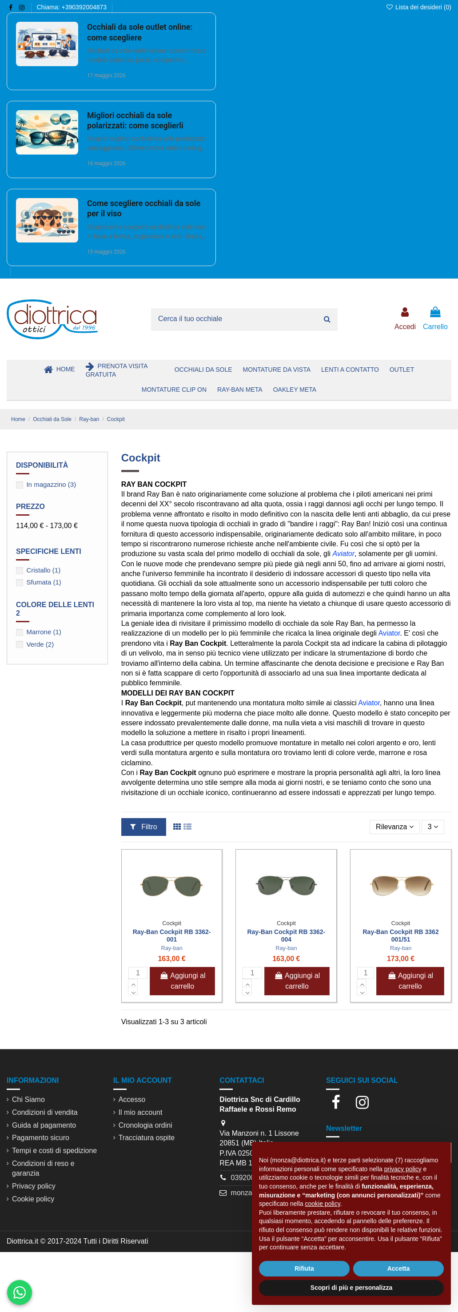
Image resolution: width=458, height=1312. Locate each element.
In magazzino (51, 484)
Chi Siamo (28, 1099)
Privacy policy (34, 1186)
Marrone (43, 632)
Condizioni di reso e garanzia (43, 1168)
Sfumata (43, 582)
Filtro (143, 827)
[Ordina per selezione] (394, 827)
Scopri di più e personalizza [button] (351, 1287)
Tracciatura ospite (147, 1137)
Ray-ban (171, 948)
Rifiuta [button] (304, 1268)
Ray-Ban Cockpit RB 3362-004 (286, 935)
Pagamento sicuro (40, 1137)
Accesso (132, 1099)
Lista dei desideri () (418, 7)
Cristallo (43, 570)
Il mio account (141, 1112)
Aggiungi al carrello (182, 981)
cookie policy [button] (322, 1203)
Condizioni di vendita (45, 1112)
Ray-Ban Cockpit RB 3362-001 (172, 935)
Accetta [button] (398, 1268)
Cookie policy (33, 1199)
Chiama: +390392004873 (71, 7)
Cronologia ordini (145, 1125)
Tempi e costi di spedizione (54, 1150)
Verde (40, 644)
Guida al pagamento (44, 1125)
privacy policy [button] (403, 1169)
